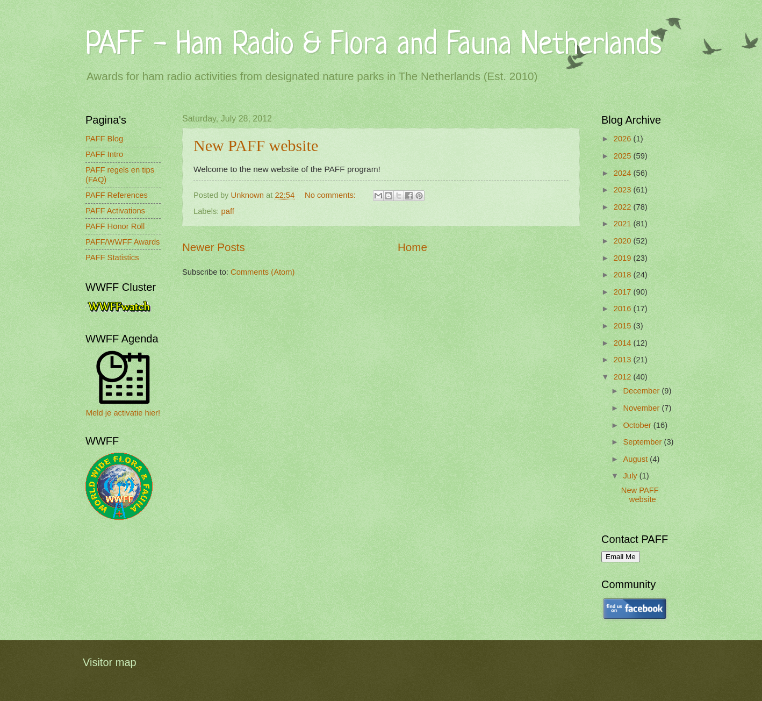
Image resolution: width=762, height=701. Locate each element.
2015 (624, 325)
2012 (624, 377)
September (643, 442)
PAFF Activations (115, 210)
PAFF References (116, 195)
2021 (624, 223)
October (638, 425)
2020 (624, 241)
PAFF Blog (104, 138)
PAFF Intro (104, 154)
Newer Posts (213, 247)
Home (412, 247)
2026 (624, 138)
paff (227, 211)
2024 (624, 173)
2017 (624, 292)
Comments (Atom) (262, 272)
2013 (624, 359)
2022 (624, 207)
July (631, 475)
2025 (624, 156)
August (636, 459)
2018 (624, 274)
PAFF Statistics (112, 257)
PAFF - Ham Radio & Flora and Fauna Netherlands (373, 45)
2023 (624, 189)
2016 (624, 308)
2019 (624, 258)
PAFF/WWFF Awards (122, 242)
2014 (624, 343)
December (642, 391)
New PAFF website (255, 145)
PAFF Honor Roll (115, 226)
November (642, 408)
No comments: (331, 195)
